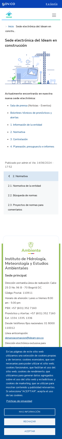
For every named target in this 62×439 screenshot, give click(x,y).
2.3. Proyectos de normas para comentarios (25, 207)
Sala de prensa (18, 105)
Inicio (11, 26)
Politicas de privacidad (19, 401)
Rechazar (29, 421)
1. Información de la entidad (26, 125)
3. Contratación (19, 139)
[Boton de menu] (54, 15)
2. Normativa (20, 176)
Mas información (29, 411)
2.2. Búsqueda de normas (22, 195)
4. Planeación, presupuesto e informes (32, 146)
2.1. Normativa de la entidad (24, 186)
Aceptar (29, 431)
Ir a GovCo (52, 4)
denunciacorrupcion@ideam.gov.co (24, 338)
